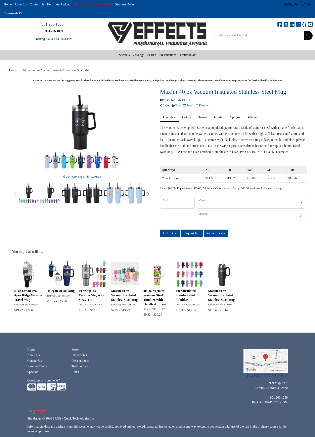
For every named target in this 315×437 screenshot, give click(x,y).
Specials (124, 55)
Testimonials (188, 55)
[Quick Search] (258, 35)
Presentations (167, 55)
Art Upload (63, 4)
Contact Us (37, 4)
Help (50, 4)
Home (8, 4)
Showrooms (79, 355)
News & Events (37, 366)
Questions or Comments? (43, 380)
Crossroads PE (13, 13)
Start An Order (124, 4)
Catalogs (138, 55)
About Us (20, 4)
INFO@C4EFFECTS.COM (270, 402)
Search (151, 55)
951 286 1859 (52, 24)
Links (75, 372)
